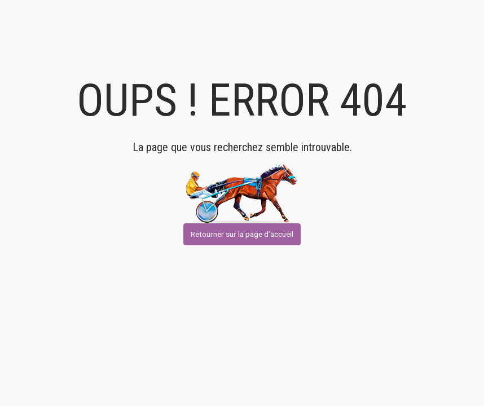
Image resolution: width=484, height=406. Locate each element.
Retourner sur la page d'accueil (242, 234)
